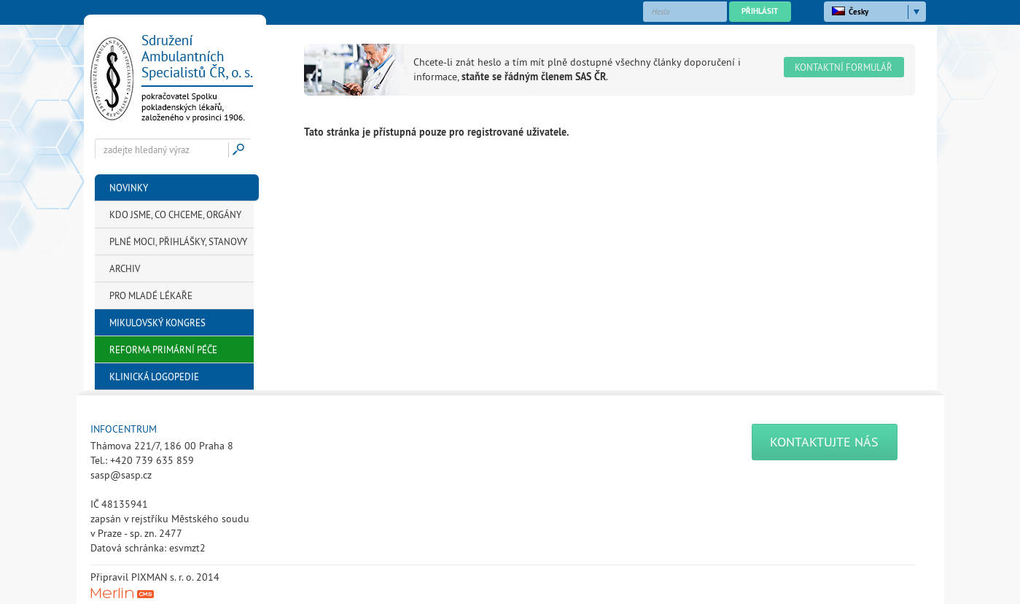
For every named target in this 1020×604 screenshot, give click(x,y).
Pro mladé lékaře (150, 295)
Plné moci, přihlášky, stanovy (178, 241)
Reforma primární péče (163, 349)
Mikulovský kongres (157, 322)
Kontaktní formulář (843, 67)
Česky (850, 12)
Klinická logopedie (154, 376)
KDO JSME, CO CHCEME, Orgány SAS (175, 218)
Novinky (128, 187)
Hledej (241, 149)
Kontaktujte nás (824, 441)
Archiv (124, 268)
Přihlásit (759, 11)
